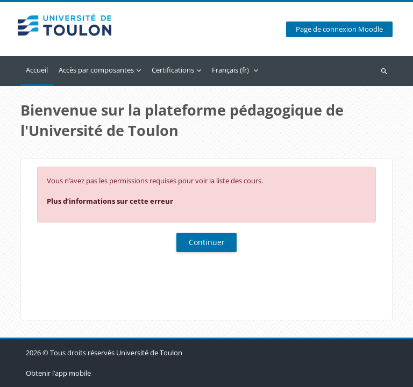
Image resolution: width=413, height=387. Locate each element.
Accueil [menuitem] (37, 70)
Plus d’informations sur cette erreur (110, 201)
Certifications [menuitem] (173, 70)
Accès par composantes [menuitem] (96, 70)
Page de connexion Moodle (339, 29)
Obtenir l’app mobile (58, 373)
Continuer (207, 242)
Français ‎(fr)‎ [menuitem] (230, 70)
